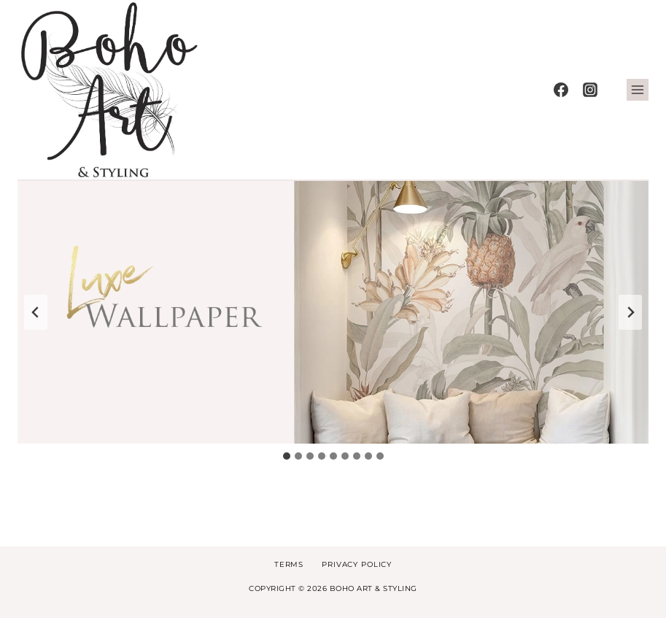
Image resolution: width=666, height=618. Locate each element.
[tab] (286, 456)
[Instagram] (590, 89)
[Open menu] (637, 90)
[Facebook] (561, 89)
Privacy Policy (357, 564)
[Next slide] (630, 312)
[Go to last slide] (35, 312)
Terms (288, 564)
